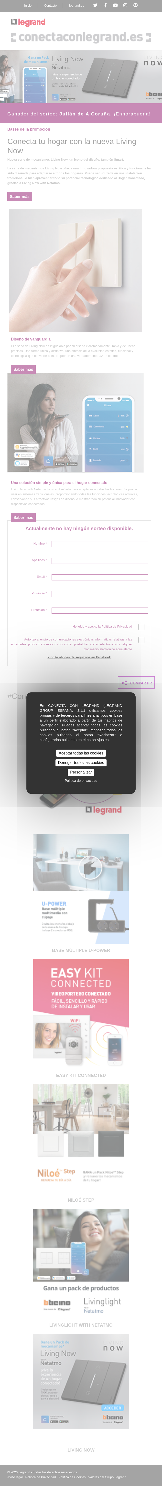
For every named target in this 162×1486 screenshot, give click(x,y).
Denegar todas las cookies (81, 763)
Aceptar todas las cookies (81, 753)
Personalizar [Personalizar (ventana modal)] (81, 772)
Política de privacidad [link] (81, 781)
